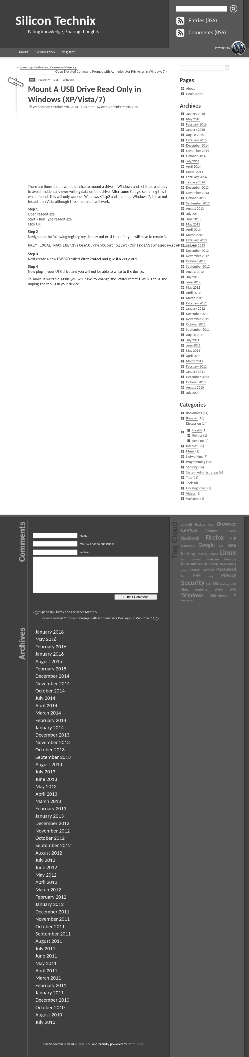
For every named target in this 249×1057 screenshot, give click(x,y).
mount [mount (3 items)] (202, 564)
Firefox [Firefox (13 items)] (215, 537)
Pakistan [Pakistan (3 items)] (208, 570)
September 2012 (198, 266)
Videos (191, 493)
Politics (197, 435)
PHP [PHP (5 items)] (196, 575)
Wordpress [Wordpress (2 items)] (187, 600)
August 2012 (195, 272)
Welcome (192, 499)
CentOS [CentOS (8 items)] (189, 530)
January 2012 (195, 308)
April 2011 (193, 356)
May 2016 (193, 119)
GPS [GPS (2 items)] (221, 545)
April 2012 (193, 293)
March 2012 (194, 298)
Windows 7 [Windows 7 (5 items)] (223, 596)
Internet (192, 446)
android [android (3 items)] (186, 524)
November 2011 (197, 319)
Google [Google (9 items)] (206, 544)
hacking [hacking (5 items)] (188, 553)
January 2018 (195, 114)
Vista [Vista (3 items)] (184, 590)
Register (68, 52)
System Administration (113, 106)
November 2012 (197, 256)
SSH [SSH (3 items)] (208, 584)
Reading (198, 441)
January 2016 (195, 130)
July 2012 (192, 277)
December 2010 (197, 377)
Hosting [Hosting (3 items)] (201, 554)
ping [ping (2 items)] (210, 576)
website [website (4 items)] (201, 589)
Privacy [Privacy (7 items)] (228, 575)
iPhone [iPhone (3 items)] (213, 554)
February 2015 (196, 140)
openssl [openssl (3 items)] (195, 570)
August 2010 (195, 387)
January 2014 (195, 182)
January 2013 (195, 245)
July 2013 (192, 214)
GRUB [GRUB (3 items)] (232, 545)
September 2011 (198, 329)
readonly (44, 79)
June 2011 (193, 345)
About (24, 52)
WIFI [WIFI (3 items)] (233, 590)
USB (56, 79)
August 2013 (195, 208)
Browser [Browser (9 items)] (226, 523)
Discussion (193, 423)
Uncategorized (196, 488)
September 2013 (198, 203)
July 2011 (192, 340)
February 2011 (196, 366)
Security (192, 467)
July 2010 (192, 393)
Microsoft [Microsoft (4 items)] (189, 563)
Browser (192, 418)
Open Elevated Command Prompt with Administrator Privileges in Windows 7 (110, 71)
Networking (194, 456)
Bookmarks (194, 413)
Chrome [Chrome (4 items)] (212, 530)
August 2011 (195, 335)
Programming (195, 462)
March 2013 (194, 235)
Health (197, 430)
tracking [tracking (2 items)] (224, 584)
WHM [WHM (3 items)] (219, 590)
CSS (88, 1044)
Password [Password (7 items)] (226, 569)
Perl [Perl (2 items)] (183, 576)
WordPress (135, 1044)
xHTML (80, 1044)
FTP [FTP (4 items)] (233, 538)
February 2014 (196, 177)
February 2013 (196, 240)
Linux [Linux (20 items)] (228, 552)
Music (190, 451)
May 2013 (193, 224)
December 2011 (197, 314)
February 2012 (196, 303)
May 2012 (193, 287)
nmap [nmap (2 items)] (184, 570)
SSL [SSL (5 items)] (216, 583)
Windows (69, 79)
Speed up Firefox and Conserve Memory (48, 67)
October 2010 (196, 382)
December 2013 (197, 187)
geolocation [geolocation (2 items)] (187, 545)
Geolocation (45, 52)
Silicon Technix (56, 20)
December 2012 (197, 251)
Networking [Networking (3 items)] (228, 564)
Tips (135, 106)
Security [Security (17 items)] (193, 582)
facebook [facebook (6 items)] (190, 538)
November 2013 (197, 193)
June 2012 (193, 282)
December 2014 (197, 145)
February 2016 (196, 124)
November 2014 (197, 151)
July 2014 (192, 161)
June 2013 (193, 219)
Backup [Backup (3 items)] (200, 524)
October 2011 (196, 324)
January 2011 (195, 372)
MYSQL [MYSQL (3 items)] (213, 564)
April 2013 (193, 229)
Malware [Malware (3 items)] (212, 559)
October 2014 (196, 156)
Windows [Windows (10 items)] (192, 595)
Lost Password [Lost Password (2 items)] (191, 559)
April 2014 (193, 166)
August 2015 (195, 135)
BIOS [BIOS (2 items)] (211, 524)
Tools (189, 483)
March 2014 (194, 172)
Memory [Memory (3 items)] (230, 559)
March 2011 (194, 361)
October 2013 (196, 198)
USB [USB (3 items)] (233, 584)
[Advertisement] (97, 149)
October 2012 (196, 261)
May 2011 (193, 350)
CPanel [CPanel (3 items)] (231, 531)
